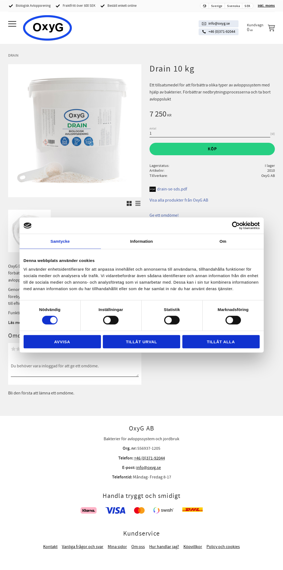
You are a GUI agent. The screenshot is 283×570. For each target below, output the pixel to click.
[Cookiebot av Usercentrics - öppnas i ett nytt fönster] (236, 226)
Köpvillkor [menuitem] (192, 546)
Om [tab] (223, 241)
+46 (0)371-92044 (221, 31)
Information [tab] (141, 241)
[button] (13, 24)
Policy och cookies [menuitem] (223, 546)
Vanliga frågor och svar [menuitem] (82, 546)
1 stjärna (13, 348)
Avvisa (62, 341)
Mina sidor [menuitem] (117, 546)
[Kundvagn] (261, 27)
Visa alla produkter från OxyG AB (179, 200)
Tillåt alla (221, 341)
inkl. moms (266, 5)
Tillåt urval (141, 341)
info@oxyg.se (219, 23)
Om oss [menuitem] (138, 546)
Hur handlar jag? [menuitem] (164, 546)
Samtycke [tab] (60, 241)
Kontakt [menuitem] (50, 546)
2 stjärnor (18, 348)
